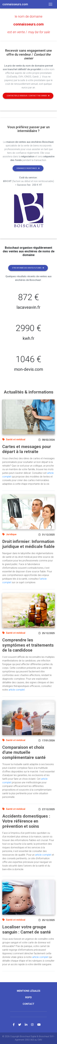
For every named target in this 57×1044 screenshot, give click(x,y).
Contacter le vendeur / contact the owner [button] (28, 96)
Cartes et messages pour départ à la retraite (26, 449)
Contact (28, 1003)
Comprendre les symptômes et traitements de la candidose (28, 645)
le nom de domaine (28, 16)
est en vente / (28, 32)
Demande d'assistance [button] (28, 168)
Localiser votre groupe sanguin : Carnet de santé (26, 929)
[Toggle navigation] (50, 4)
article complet (17, 689)
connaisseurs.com (28, 24)
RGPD (28, 997)
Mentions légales (28, 990)
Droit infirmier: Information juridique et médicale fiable (28, 544)
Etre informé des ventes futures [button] (28, 268)
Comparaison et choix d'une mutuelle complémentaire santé (24, 752)
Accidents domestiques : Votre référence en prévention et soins (26, 821)
